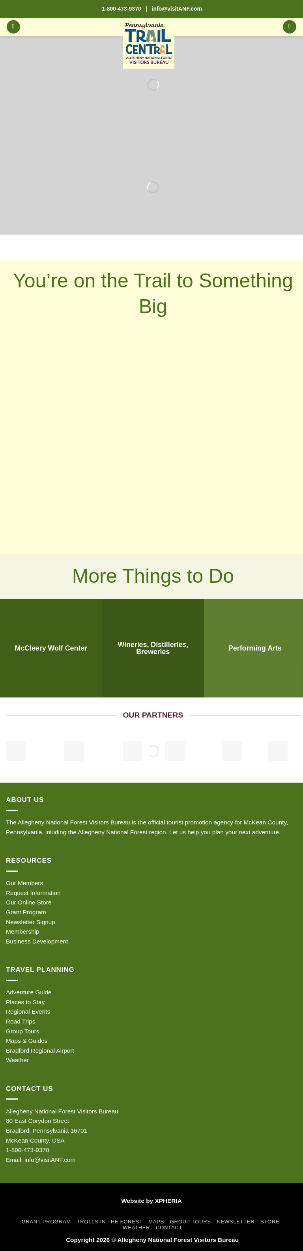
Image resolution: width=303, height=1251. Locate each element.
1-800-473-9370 (121, 9)
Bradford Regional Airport (40, 1050)
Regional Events (28, 1011)
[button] (13, 27)
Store (269, 1222)
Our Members (24, 883)
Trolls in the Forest (110, 1222)
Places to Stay (25, 1002)
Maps (156, 1222)
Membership (22, 931)
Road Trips (20, 1021)
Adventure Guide (29, 992)
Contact (169, 1227)
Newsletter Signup (30, 922)
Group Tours (22, 1031)
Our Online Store (28, 902)
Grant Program (26, 912)
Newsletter (235, 1222)
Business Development (37, 941)
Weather (17, 1060)
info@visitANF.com (49, 1159)
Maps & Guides (26, 1040)
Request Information (33, 892)
